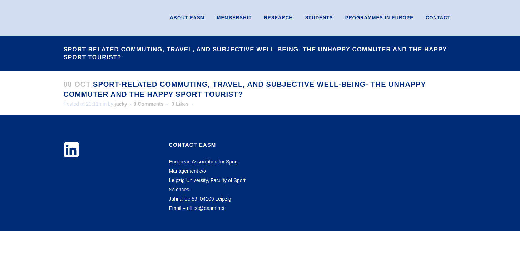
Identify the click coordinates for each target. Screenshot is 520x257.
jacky (121, 104)
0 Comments (149, 104)
